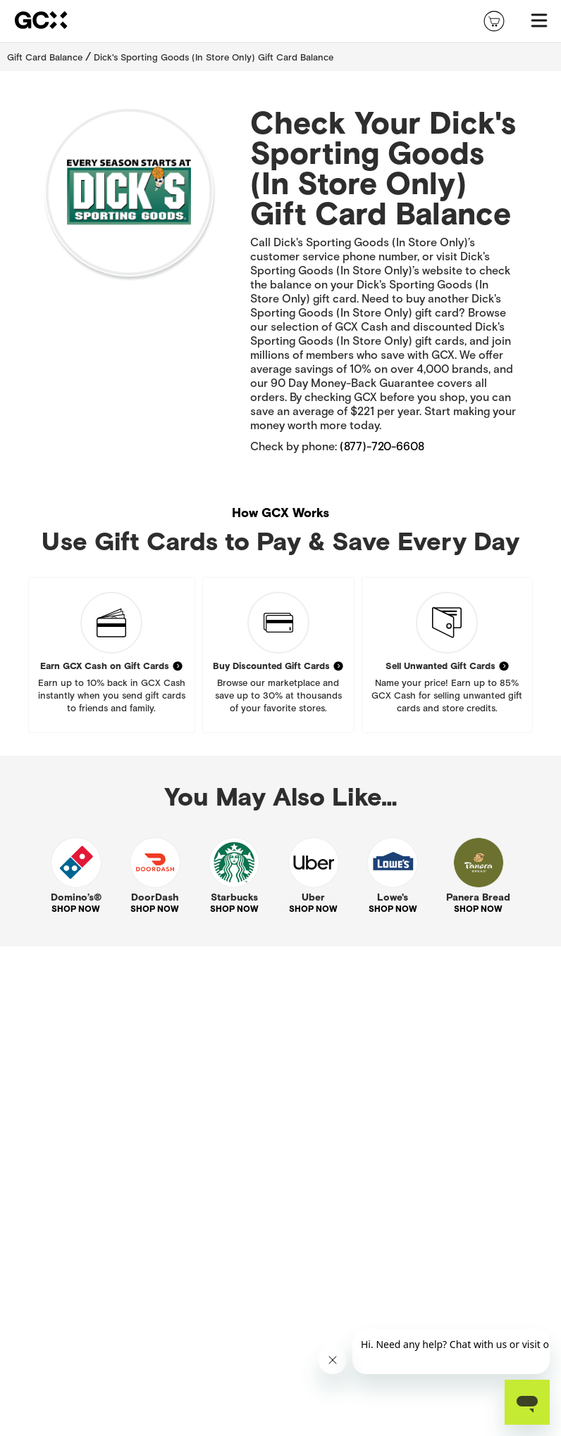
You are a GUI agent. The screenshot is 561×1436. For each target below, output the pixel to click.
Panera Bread (478, 897)
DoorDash (155, 897)
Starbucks (234, 897)
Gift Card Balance (44, 57)
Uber (313, 897)
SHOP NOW (75, 908)
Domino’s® (76, 897)
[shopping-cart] (494, 21)
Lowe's (392, 897)
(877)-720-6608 (382, 446)
